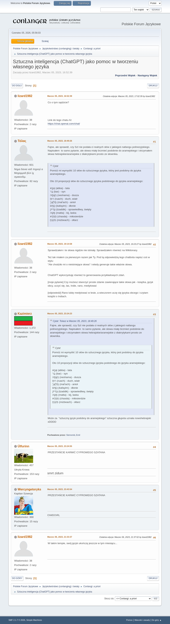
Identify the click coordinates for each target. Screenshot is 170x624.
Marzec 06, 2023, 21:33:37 (59, 537)
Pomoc (129, 620)
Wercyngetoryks (29, 489)
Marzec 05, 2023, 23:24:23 (59, 313)
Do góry (17, 578)
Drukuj (153, 85)
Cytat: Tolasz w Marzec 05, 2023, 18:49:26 (75, 321)
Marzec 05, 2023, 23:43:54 (59, 489)
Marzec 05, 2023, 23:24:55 (59, 446)
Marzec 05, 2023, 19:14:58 (59, 244)
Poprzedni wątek (125, 75)
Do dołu (17, 85)
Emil (78, 435)
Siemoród (70, 435)
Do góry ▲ (156, 620)
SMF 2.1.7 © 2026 (17, 620)
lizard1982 (25, 96)
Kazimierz (25, 313)
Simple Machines (34, 620)
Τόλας (22, 141)
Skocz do (109, 598)
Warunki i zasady (142, 620)
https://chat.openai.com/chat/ (64, 123)
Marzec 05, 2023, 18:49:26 (59, 141)
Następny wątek (147, 75)
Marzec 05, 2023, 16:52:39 (59, 96)
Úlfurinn (23, 446)
